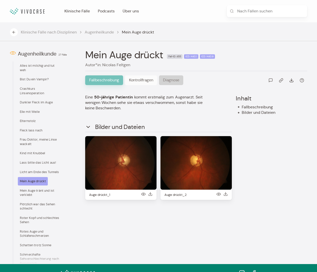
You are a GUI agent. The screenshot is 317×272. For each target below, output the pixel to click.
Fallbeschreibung (257, 107)
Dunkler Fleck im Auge (36, 102)
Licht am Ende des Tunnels (39, 172)
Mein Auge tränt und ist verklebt (37, 192)
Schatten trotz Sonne (36, 245)
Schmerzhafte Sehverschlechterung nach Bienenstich (39, 258)
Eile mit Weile (30, 112)
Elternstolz (28, 121)
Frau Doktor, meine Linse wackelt (38, 141)
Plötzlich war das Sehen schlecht (37, 206)
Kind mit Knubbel (32, 153)
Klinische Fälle (77, 11)
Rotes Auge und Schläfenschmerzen (34, 233)
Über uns (131, 11)
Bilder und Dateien (258, 112)
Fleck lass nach (31, 130)
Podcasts (106, 11)
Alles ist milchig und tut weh (37, 67)
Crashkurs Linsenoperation (32, 91)
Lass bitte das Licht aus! (38, 162)
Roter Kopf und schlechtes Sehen (39, 220)
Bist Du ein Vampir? (34, 79)
